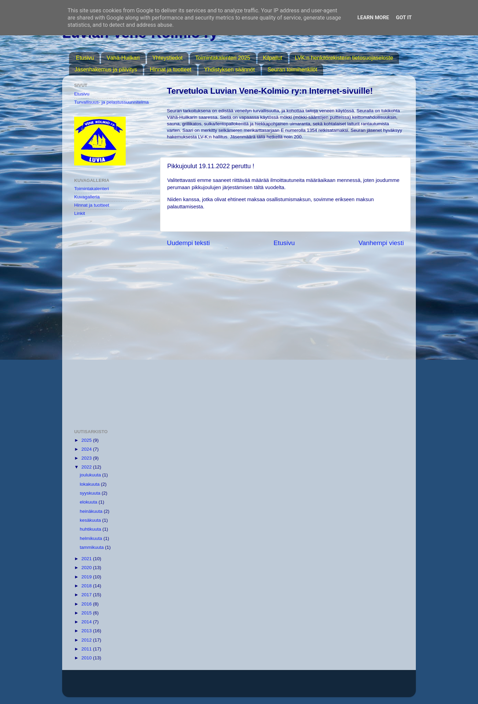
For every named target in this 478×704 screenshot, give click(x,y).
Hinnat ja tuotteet (170, 69)
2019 (87, 576)
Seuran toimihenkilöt (292, 69)
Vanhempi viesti (381, 242)
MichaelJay (261, 686)
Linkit (79, 213)
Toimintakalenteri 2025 (222, 58)
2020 (87, 567)
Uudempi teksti (188, 242)
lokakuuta (90, 484)
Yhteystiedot (167, 58)
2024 (87, 449)
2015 (87, 612)
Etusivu (85, 58)
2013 (87, 630)
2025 (87, 440)
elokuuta (89, 502)
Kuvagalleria (87, 196)
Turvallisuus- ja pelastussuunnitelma (111, 102)
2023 (87, 458)
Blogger (316, 686)
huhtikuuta (91, 529)
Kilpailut (272, 58)
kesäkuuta (91, 520)
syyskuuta (91, 493)
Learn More (373, 17)
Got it (404, 17)
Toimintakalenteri (91, 188)
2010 (87, 657)
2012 (87, 640)
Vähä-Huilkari (122, 58)
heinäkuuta (92, 511)
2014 (87, 621)
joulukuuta (91, 474)
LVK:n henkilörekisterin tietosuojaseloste (344, 58)
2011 (87, 648)
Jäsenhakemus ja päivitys (106, 69)
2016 (87, 604)
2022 (87, 467)
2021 (87, 558)
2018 (87, 585)
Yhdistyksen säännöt (229, 69)
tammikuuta (92, 547)
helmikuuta (91, 538)
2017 (87, 594)
